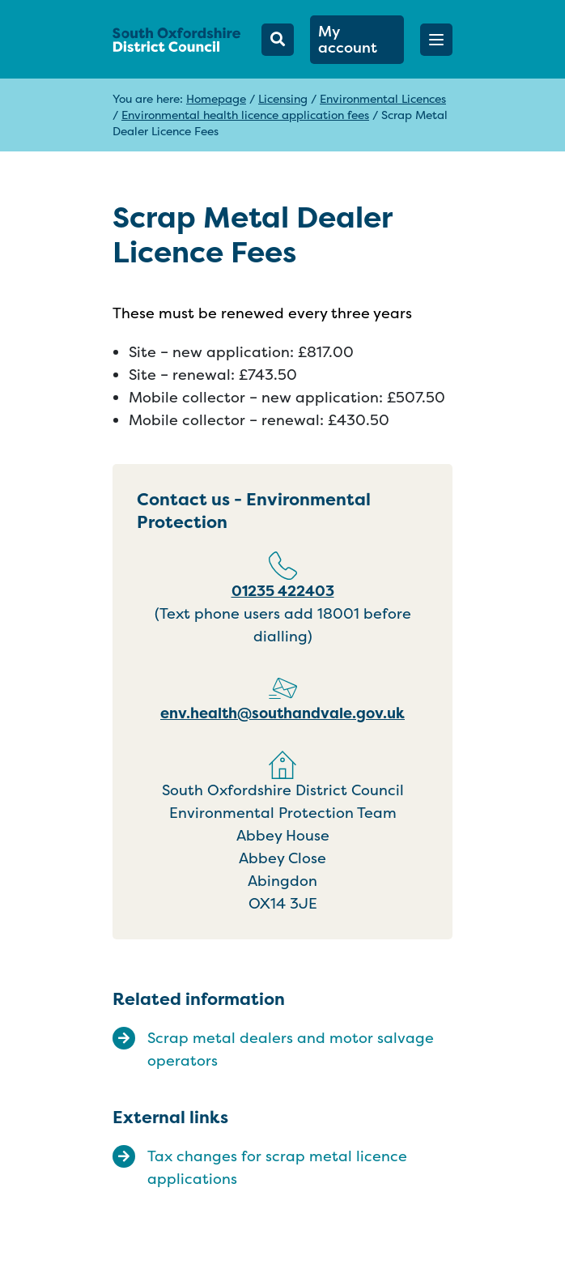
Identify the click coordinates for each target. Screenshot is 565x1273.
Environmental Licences (383, 98)
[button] (436, 39)
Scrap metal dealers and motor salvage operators (290, 1049)
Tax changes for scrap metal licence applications (277, 1167)
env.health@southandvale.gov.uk (282, 713)
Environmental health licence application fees (245, 114)
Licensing (283, 98)
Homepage (216, 98)
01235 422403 (283, 591)
